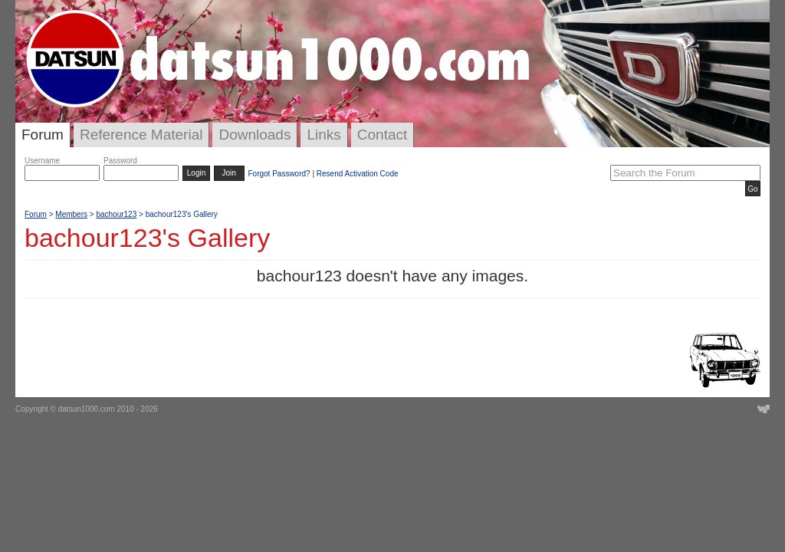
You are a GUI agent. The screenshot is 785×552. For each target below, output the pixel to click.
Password (120, 160)
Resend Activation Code (358, 173)
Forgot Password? (279, 173)
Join (229, 173)
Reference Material (141, 135)
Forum (42, 135)
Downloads (254, 135)
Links (323, 135)
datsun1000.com (86, 409)
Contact (382, 135)
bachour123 (116, 214)
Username (42, 160)
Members (71, 214)
